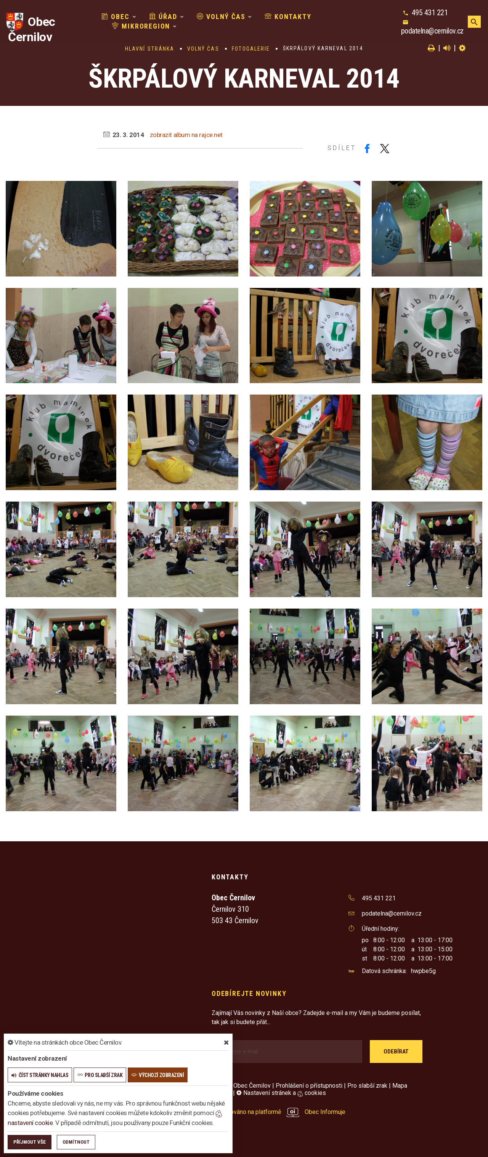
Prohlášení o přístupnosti (309, 1085)
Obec (115, 17)
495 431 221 (430, 12)
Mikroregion (141, 26)
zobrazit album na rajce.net (186, 135)
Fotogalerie (251, 49)
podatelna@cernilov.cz (432, 30)
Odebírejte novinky (249, 993)
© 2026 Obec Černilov (241, 1085)
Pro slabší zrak (367, 1085)
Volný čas (221, 17)
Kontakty (288, 17)
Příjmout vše (29, 1142)
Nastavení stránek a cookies (281, 1092)
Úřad (163, 17)
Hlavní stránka (149, 49)
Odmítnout (76, 1142)
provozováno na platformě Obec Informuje (278, 1111)
